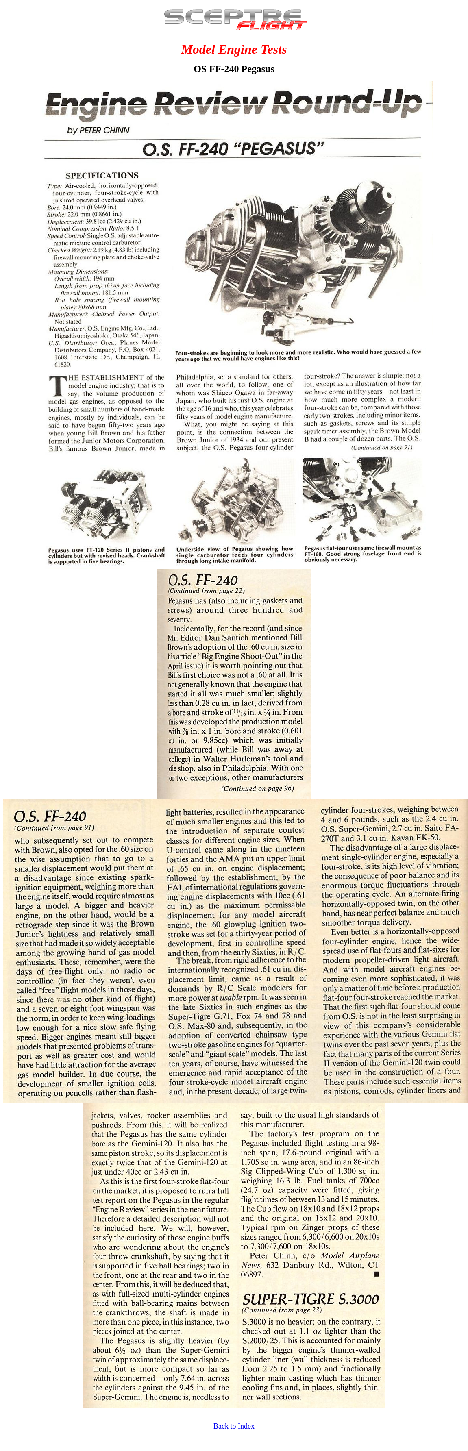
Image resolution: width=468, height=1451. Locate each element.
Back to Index (234, 1426)
